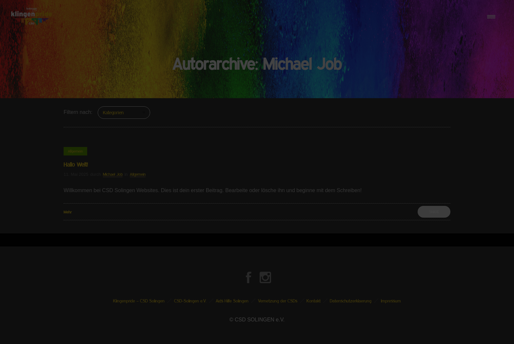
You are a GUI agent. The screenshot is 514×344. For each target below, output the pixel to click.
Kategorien (113, 112)
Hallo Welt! (76, 164)
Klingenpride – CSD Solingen (139, 300)
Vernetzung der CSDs (277, 300)
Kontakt (313, 300)
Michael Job (113, 174)
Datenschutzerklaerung (350, 300)
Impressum (391, 300)
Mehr (68, 211)
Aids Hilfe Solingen (232, 300)
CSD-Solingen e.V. (190, 300)
